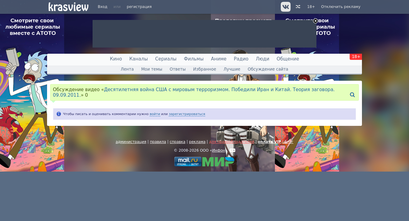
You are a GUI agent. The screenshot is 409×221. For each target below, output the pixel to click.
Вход (102, 7)
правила (158, 142)
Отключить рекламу (340, 7)
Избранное (204, 69)
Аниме (218, 59)
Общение (288, 59)
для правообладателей (231, 142)
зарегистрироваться (187, 114)
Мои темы (151, 69)
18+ (311, 7)
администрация (131, 142)
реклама (197, 142)
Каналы (138, 59)
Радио (241, 59)
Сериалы (166, 59)
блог (288, 142)
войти (155, 114)
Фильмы (194, 59)
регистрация (139, 7)
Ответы (178, 69)
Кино (116, 59)
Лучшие (232, 69)
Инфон (218, 150)
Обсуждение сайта (268, 69)
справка (177, 142)
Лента (127, 69)
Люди (262, 59)
